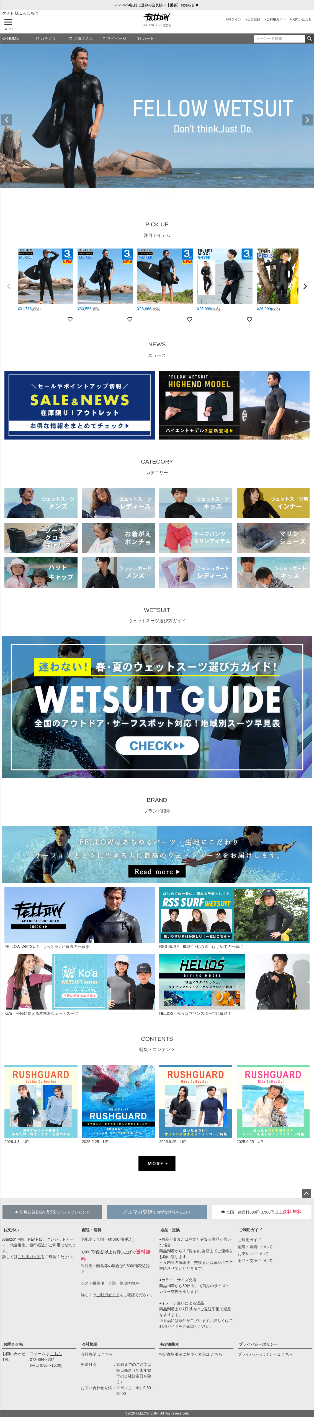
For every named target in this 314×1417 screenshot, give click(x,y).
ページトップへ (306, 1193)
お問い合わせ (302, 19)
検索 (309, 39)
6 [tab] (165, 193)
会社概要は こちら (97, 1354)
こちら (56, 1353)
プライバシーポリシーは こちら (265, 1354)
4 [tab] (157, 193)
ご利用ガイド (276, 19)
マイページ (114, 38)
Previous (6, 120)
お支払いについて (253, 1253)
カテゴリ (45, 38)
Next (307, 120)
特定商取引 (170, 1344)
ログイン (234, 19)
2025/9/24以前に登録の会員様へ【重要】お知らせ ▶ (157, 5)
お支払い (11, 1230)
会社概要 (89, 1344)
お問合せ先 (13, 1344)
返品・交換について (255, 1260)
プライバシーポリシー (258, 1344)
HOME (10, 38)
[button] (9, 286)
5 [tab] (161, 193)
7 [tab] (169, 193)
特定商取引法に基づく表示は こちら (190, 1354)
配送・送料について (255, 1247)
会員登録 (253, 19)
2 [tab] (149, 193)
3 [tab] (153, 193)
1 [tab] (145, 193)
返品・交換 (170, 1230)
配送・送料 (91, 1230)
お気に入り (81, 38)
